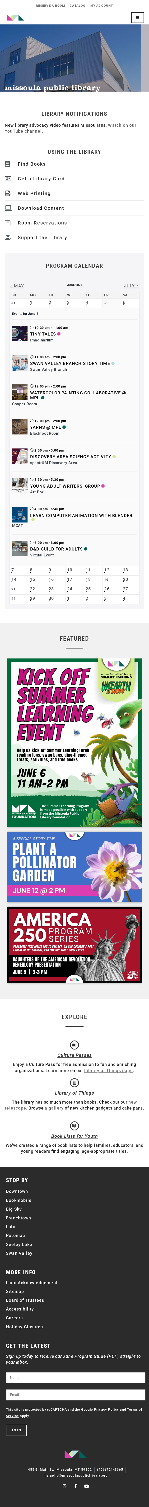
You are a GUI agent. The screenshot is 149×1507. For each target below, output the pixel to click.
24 (69, 588)
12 (106, 569)
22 (32, 588)
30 (51, 598)
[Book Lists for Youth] (74, 1125)
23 (51, 588)
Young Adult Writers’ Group (65, 486)
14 (14, 579)
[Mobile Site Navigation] (137, 17)
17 (69, 579)
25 (88, 588)
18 (88, 579)
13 (125, 569)
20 (125, 579)
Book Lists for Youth (74, 1136)
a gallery (54, 1108)
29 (32, 598)
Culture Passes (74, 1055)
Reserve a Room (50, 5)
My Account (101, 5)
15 (32, 579)
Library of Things (74, 1093)
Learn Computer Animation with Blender (81, 515)
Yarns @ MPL (45, 427)
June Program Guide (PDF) (91, 1356)
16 (51, 579)
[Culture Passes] (74, 1045)
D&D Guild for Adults (56, 548)
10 (69, 569)
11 (88, 569)
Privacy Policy (106, 1409)
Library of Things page (108, 1070)
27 (125, 588)
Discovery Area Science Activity (70, 456)
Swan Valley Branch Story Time (70, 363)
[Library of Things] (74, 1082)
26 (106, 588)
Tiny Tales (43, 333)
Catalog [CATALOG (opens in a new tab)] (77, 5)
